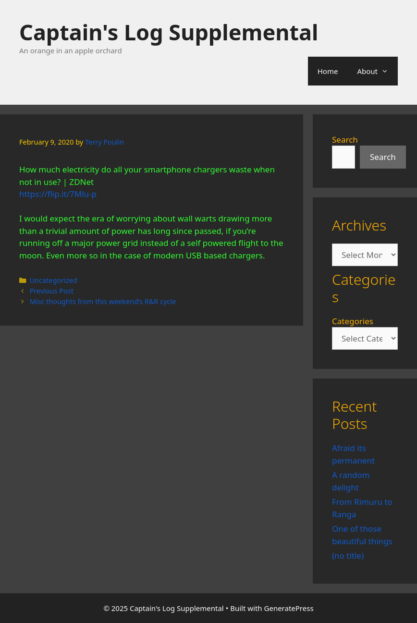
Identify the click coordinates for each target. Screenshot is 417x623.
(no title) (348, 555)
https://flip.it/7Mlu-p (58, 193)
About (377, 71)
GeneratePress (289, 608)
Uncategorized (53, 280)
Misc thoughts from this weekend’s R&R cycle (103, 301)
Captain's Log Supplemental (168, 32)
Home (328, 71)
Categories (352, 321)
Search (345, 139)
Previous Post (52, 290)
